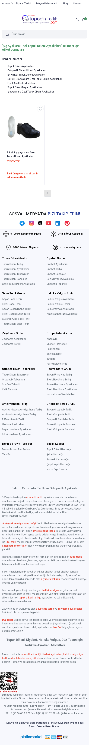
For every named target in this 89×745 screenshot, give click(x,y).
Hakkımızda (53, 348)
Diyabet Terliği (54, 269)
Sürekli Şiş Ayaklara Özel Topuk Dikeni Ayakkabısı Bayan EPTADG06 (21, 154)
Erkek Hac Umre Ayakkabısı (62, 389)
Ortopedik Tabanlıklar (14, 379)
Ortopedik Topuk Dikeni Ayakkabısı (27, 70)
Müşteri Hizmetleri (57, 343)
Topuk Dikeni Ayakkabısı (21, 66)
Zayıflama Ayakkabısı (14, 339)
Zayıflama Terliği (11, 343)
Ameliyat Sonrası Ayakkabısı (62, 313)
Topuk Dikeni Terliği (12, 264)
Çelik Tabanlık (9, 389)
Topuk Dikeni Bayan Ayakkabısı (25, 87)
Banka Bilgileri (54, 353)
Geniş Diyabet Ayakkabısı (60, 279)
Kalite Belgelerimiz (57, 363)
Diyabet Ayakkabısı (57, 264)
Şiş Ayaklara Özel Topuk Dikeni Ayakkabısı (31, 91)
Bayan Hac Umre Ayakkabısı (62, 384)
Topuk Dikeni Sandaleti (14, 279)
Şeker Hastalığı (55, 454)
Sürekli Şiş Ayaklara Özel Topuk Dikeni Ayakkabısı (35, 79)
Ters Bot (6, 454)
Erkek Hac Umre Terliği (59, 379)
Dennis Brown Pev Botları (16, 449)
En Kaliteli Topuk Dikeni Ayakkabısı (26, 74)
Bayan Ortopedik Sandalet (61, 424)
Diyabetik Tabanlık (57, 283)
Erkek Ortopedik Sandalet (61, 429)
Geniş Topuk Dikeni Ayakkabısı (18, 283)
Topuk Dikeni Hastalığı (59, 449)
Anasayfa (52, 339)
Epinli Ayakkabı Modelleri (21, 83)
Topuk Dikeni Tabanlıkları (15, 274)
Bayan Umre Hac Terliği (59, 374)
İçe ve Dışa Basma (57, 469)
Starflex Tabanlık (11, 384)
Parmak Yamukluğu (58, 459)
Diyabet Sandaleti (56, 274)
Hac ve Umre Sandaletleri (61, 394)
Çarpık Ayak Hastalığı (58, 464)
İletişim (51, 358)
